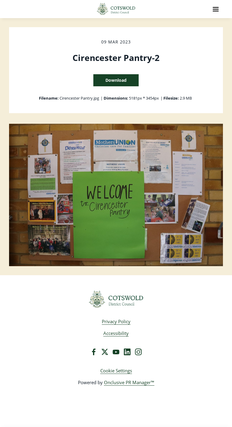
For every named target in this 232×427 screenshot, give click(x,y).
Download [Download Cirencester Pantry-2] (116, 80)
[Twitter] (105, 352)
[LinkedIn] (127, 352)
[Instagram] (138, 352)
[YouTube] (116, 352)
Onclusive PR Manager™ (129, 382)
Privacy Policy (116, 321)
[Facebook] (93, 352)
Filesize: (171, 98)
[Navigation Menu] (215, 9)
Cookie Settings (116, 371)
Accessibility (116, 333)
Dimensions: (116, 98)
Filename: (49, 98)
